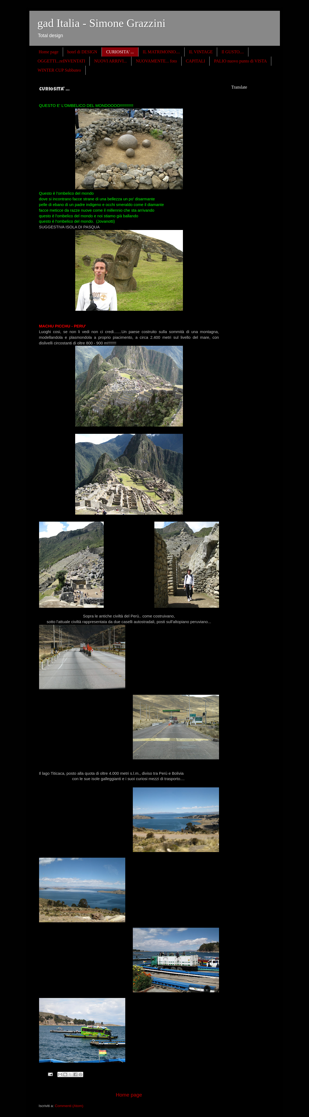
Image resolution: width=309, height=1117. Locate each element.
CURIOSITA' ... (120, 52)
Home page (48, 52)
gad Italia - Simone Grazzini (101, 23)
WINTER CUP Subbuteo (59, 70)
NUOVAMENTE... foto (156, 61)
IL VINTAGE (201, 52)
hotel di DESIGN (82, 52)
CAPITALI (195, 61)
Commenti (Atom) (69, 1106)
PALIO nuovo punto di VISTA (240, 61)
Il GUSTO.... (232, 52)
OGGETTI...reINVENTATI (61, 61)
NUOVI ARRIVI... (110, 61)
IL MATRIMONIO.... (161, 52)
